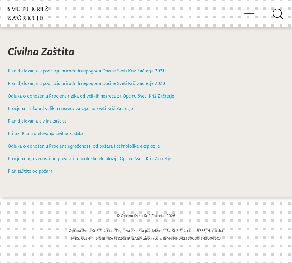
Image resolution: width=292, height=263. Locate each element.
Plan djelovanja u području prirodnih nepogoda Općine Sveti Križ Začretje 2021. (86, 70)
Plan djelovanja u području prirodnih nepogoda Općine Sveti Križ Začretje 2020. (87, 83)
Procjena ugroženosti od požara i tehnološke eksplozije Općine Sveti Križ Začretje (89, 158)
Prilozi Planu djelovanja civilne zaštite (45, 133)
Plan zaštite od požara (30, 171)
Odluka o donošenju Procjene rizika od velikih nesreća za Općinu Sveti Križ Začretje (91, 95)
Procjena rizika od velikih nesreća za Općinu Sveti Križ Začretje (70, 108)
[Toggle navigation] (249, 13)
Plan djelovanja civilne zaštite (37, 120)
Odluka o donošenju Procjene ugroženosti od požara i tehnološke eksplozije (84, 146)
